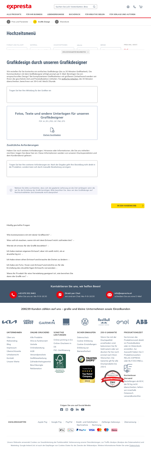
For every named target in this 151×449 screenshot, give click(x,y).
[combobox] (75, 6)
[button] (52, 122)
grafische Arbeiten (69, 79)
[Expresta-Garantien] (113, 378)
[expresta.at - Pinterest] (71, 410)
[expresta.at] (19, 6)
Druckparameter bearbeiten (75, 52)
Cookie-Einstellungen (87, 344)
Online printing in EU (63, 340)
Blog (9, 344)
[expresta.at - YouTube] (82, 410)
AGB (32, 351)
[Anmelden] (128, 6)
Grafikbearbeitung (38, 358)
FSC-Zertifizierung (62, 350)
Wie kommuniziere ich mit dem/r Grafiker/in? (28, 235)
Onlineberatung (37, 347)
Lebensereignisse (55, 14)
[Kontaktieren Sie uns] (134, 6)
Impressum (12, 347)
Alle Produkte (14, 14)
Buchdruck (74, 14)
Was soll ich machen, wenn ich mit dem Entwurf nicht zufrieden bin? (39, 240)
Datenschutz (83, 337)
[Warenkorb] (140, 6)
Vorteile (33, 344)
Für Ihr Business (34, 14)
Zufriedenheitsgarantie (40, 361)
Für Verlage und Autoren (122, 14)
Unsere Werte (13, 361)
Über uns (11, 337)
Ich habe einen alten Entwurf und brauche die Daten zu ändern (37, 259)
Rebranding (12, 341)
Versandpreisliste (38, 354)
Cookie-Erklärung (85, 341)
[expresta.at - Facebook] (61, 410)
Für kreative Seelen (95, 14)
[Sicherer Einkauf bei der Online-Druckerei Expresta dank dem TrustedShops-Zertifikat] (87, 359)
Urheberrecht (13, 354)
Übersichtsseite (14, 351)
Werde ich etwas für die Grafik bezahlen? (27, 245)
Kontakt (10, 358)
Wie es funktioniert (39, 341)
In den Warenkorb (126, 205)
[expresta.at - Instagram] (66, 410)
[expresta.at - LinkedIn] (77, 410)
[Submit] (94, 6)
